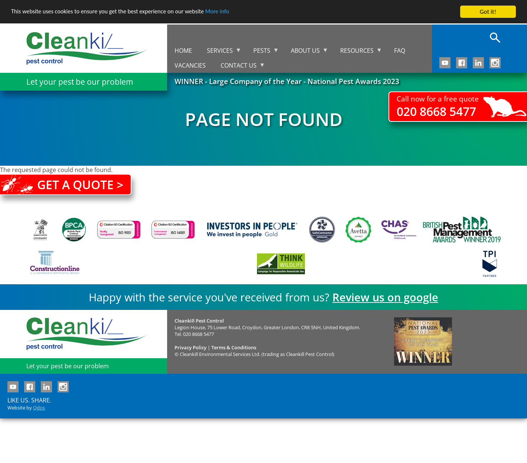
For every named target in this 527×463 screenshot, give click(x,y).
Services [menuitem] (220, 52)
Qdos (39, 407)
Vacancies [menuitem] (190, 65)
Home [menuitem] (183, 50)
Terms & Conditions (233, 347)
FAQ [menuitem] (399, 50)
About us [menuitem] (305, 52)
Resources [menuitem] (357, 52)
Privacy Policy (190, 347)
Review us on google (385, 297)
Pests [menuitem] (262, 52)
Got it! (488, 12)
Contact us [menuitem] (239, 67)
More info (228, 12)
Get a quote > (80, 184)
